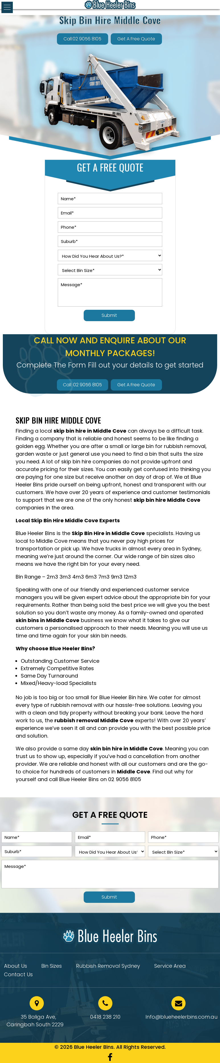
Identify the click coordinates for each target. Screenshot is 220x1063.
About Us (15, 966)
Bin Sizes (51, 966)
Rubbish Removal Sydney (108, 966)
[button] (7, 7)
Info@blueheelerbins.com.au (181, 1016)
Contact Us (18, 975)
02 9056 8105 (124, 779)
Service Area (170, 966)
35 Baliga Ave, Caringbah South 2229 (35, 1020)
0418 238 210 (105, 1016)
